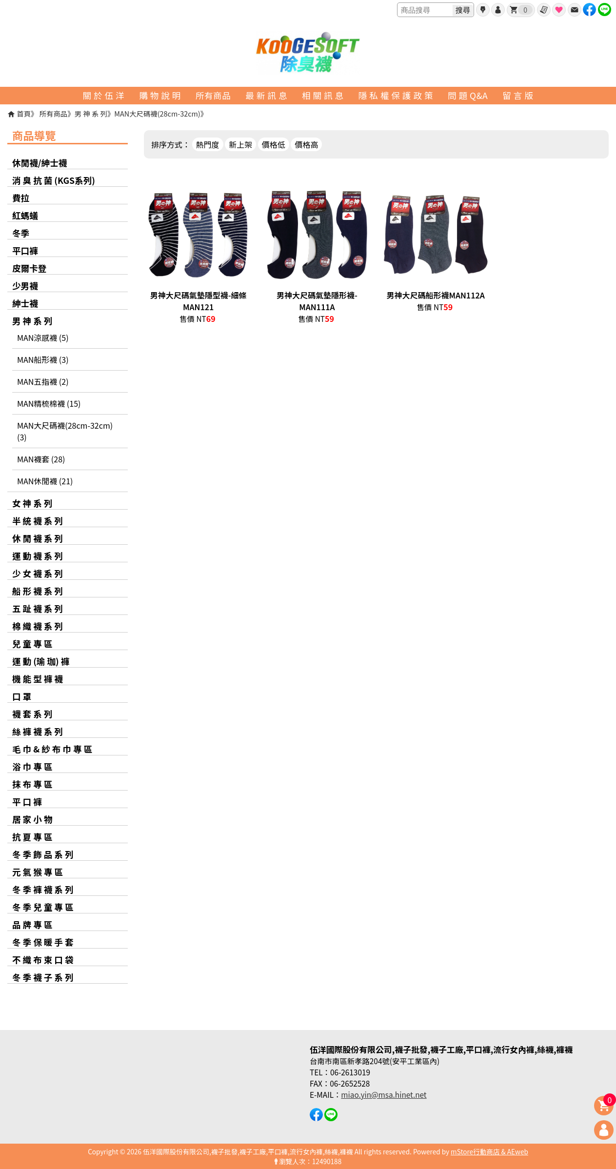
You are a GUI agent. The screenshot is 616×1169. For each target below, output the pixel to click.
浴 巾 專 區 (32, 766)
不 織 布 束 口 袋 (43, 959)
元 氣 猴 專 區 (37, 872)
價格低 (273, 144)
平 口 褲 (27, 801)
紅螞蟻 (25, 215)
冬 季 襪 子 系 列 (43, 977)
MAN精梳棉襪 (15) (48, 403)
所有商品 (54, 113)
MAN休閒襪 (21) (45, 481)
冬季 (20, 233)
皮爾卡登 (29, 268)
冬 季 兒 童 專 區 (43, 907)
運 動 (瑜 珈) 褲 (40, 661)
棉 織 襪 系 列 (37, 626)
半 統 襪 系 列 (37, 521)
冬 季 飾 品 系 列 (43, 854)
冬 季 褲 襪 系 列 (43, 889)
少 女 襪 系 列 (37, 573)
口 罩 (21, 696)
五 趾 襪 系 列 (37, 608)
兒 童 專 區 (32, 643)
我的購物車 (525, 10)
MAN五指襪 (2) (43, 381)
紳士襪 (25, 303)
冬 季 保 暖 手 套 (43, 942)
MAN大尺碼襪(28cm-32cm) (157, 113)
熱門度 (207, 144)
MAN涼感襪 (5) (43, 337)
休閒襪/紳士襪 (39, 163)
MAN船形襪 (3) (43, 359)
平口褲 (25, 250)
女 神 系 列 (32, 503)
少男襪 (25, 285)
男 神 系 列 (91, 113)
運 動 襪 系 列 (37, 556)
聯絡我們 (574, 10)
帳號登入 (498, 10)
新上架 (240, 144)
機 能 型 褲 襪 (37, 679)
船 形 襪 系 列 (37, 591)
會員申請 (483, 10)
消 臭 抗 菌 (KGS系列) (53, 180)
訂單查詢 (544, 10)
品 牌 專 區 (32, 924)
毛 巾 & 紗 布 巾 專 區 (52, 749)
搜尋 (463, 10)
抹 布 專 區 (32, 784)
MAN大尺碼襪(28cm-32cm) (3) (65, 431)
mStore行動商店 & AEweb (489, 1151)
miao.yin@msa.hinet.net (383, 1094)
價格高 (306, 144)
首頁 (24, 113)
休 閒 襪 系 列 (37, 538)
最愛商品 (559, 10)
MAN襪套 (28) (41, 459)
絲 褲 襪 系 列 (37, 731)
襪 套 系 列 (32, 714)
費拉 (20, 198)
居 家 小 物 (32, 819)
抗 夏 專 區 (32, 837)
